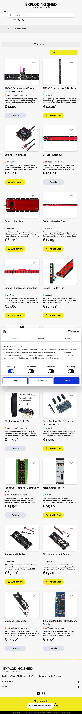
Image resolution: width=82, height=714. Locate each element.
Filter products (41, 44)
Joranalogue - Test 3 (53, 487)
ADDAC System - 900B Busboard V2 (60, 90)
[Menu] (4, 11)
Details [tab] (41, 338)
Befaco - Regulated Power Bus (20, 288)
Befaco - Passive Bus (54, 221)
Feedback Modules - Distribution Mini (21, 489)
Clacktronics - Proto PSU (17, 421)
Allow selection (41, 380)
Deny (15, 380)
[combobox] (44, 15)
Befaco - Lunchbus (14, 221)
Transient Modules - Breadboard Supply (60, 622)
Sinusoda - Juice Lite (15, 621)
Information (7, 681)
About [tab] (67, 338)
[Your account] (19, 20)
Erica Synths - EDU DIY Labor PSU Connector (58, 423)
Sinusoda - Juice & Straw (56, 554)
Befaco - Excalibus (52, 154)
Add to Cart (53, 115)
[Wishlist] (15, 20)
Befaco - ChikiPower (15, 154)
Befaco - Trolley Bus (53, 288)
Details (15, 115)
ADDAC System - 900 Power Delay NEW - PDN (19, 90)
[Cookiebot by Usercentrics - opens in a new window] (69, 331)
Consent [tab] (14, 338)
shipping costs (32, 712)
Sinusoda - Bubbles (14, 554)
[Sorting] (64, 52)
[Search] (10, 15)
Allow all (66, 380)
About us (6, 686)
